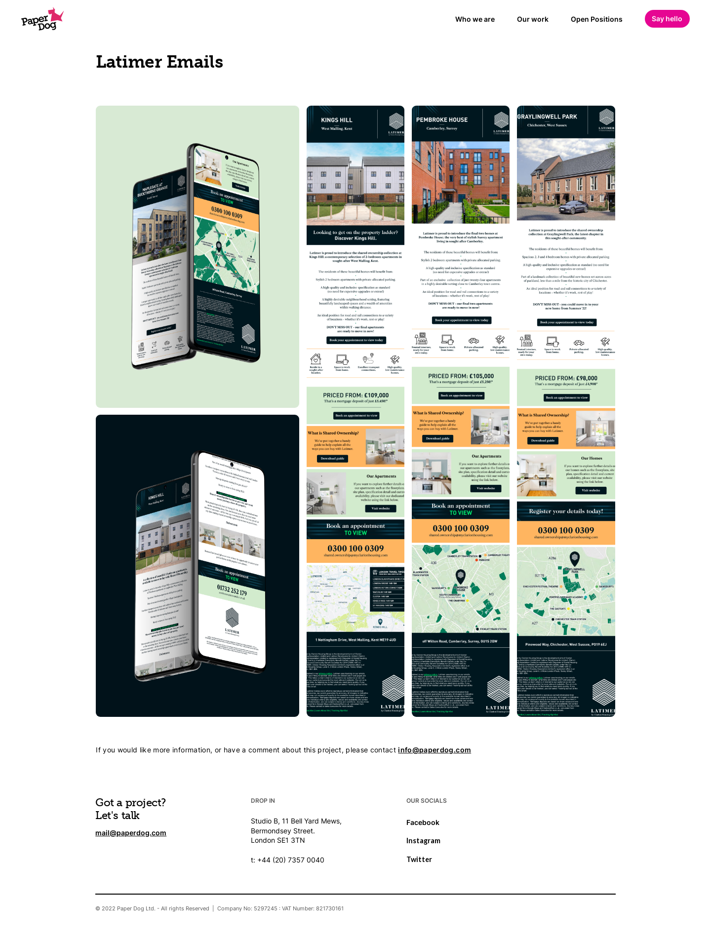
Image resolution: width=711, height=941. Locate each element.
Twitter (419, 859)
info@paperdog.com (434, 750)
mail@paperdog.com (130, 832)
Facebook (422, 822)
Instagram (423, 840)
